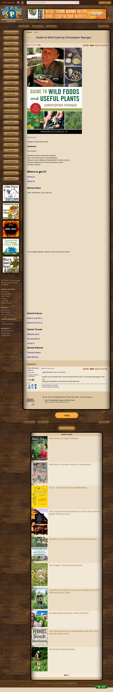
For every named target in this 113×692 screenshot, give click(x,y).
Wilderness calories (33, 334)
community (11, 88)
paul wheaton (82, 685)
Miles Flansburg (33, 368)
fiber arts (11, 100)
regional (11, 117)
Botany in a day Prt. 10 (35, 322)
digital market (11, 156)
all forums (11, 179)
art (11, 105)
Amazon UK (31, 181)
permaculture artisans (11, 111)
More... (67, 675)
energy (11, 60)
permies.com (11, 162)
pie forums (11, 167)
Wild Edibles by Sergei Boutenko (63, 438)
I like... (29, 383)
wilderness (11, 94)
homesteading (11, 55)
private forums (11, 173)
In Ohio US (30, 343)
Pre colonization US (33, 338)
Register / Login (105, 3)
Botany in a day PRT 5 (34, 318)
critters (11, 43)
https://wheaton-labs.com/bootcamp (57, 402)
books (36, 32)
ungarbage (11, 83)
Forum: (29, 32)
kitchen (11, 72)
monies (11, 66)
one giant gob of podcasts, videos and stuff (69, 613)
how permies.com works (50, 385)
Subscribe (11, 2)
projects (11, 150)
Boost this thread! (66, 428)
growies (11, 38)
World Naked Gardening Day (62, 649)
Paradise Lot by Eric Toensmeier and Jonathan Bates (73, 539)
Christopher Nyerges (34, 352)
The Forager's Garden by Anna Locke (65, 565)
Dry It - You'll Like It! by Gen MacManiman (68, 488)
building (11, 49)
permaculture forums (11, 32)
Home (4, 2)
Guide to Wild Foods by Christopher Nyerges (63, 37)
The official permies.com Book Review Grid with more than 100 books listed (73, 632)
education (11, 122)
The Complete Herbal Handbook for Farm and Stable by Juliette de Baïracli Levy (74, 512)
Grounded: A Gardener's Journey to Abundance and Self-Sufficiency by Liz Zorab (74, 591)
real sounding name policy (50, 387)
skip (11, 128)
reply (67, 415)
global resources (11, 139)
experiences (11, 134)
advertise (29, 685)
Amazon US (31, 176)
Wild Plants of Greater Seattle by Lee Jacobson (70, 464)
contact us (22, 685)
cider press (11, 145)
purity (11, 77)
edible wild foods (32, 357)
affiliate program (38, 685)
